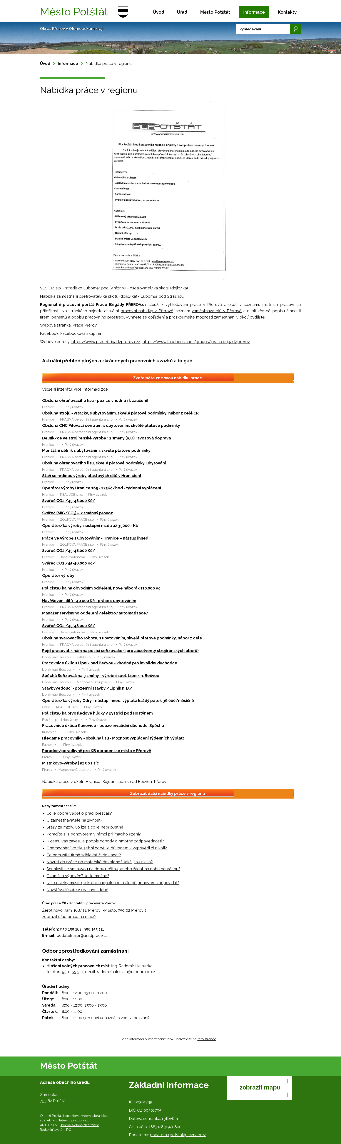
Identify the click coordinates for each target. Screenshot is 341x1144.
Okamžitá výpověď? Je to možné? (78, 875)
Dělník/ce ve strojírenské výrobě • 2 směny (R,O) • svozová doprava (106, 438)
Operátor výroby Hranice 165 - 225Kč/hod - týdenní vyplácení (101, 488)
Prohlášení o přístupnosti (70, 1120)
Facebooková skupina (80, 333)
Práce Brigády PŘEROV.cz (121, 304)
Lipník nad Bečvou (134, 781)
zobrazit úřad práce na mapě (69, 916)
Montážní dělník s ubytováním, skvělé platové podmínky (96, 450)
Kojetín (108, 781)
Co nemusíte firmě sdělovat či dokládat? (84, 855)
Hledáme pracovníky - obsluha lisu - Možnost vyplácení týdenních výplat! (113, 738)
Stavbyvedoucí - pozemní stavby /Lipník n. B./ (87, 688)
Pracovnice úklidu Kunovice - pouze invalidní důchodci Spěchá (103, 725)
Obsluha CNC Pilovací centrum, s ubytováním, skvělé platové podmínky (111, 425)
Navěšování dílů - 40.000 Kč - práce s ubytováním (89, 600)
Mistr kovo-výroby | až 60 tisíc (70, 763)
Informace (254, 12)
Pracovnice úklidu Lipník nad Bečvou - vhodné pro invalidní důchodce (109, 663)
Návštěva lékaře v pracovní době (77, 889)
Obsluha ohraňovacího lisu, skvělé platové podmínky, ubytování (104, 463)
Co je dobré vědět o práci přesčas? (79, 813)
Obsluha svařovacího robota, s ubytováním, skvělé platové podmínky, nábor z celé (122, 638)
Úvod (158, 12)
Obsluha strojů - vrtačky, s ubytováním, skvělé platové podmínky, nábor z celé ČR (120, 413)
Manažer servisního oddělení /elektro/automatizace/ (95, 613)
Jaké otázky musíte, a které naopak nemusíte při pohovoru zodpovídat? (113, 882)
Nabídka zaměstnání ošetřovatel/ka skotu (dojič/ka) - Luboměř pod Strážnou (112, 296)
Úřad (182, 12)
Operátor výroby (58, 575)
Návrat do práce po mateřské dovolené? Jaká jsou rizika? (100, 862)
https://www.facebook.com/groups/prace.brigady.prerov (196, 341)
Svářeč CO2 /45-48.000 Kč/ (68, 500)
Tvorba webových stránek (79, 1125)
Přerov (160, 781)
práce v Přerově (206, 304)
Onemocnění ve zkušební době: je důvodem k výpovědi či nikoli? (107, 848)
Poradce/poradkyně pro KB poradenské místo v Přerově (96, 750)
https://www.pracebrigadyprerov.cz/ (105, 341)
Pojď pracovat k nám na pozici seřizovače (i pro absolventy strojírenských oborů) (120, 650)
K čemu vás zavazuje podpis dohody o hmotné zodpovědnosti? (105, 841)
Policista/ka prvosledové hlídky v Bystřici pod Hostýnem (97, 713)
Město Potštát (215, 12)
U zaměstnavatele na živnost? (74, 820)
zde (104, 389)
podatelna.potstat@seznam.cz (178, 1134)
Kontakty (287, 12)
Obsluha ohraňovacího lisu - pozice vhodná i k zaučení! (95, 400)
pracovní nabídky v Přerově (146, 311)
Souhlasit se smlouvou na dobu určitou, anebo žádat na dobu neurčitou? (113, 869)
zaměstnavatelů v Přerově (217, 311)
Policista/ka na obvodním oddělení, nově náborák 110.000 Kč (101, 588)
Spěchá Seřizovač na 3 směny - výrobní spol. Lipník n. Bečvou (100, 675)
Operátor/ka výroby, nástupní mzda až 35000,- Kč (90, 525)
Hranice (93, 781)
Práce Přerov (84, 325)
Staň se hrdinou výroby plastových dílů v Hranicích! (91, 475)
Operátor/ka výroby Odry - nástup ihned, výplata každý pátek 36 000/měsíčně (118, 700)
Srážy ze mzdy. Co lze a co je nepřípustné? (86, 827)
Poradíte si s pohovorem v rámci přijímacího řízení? (94, 834)
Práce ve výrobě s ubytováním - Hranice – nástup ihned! (96, 538)
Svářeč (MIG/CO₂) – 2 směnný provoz (77, 513)
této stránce (206, 1039)
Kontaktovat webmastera (81, 1116)
